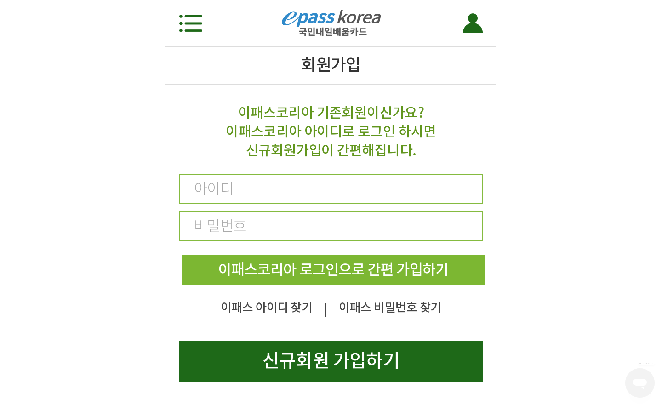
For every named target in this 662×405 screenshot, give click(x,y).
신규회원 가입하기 (331, 360)
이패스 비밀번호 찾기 (390, 307)
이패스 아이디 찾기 (266, 307)
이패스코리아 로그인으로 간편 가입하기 (333, 269)
